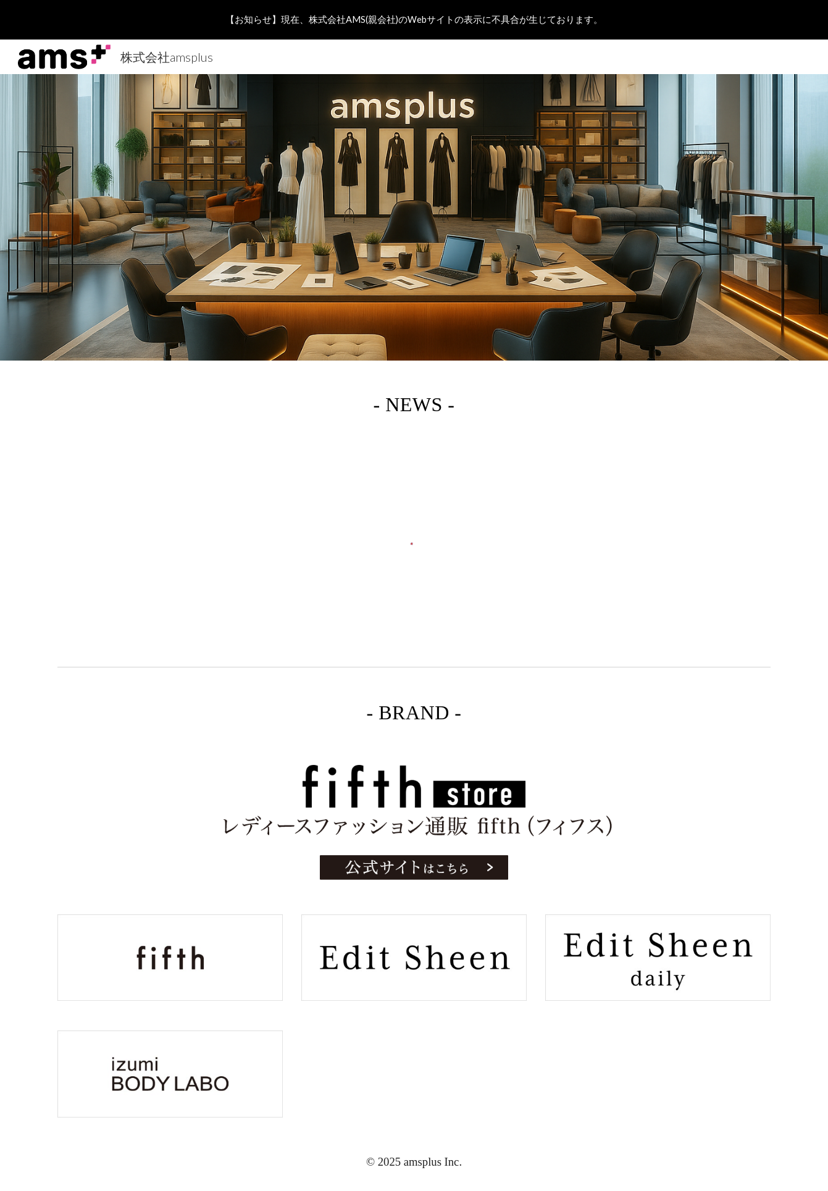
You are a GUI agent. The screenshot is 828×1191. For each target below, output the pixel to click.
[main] (413, 400)
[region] (414, 20)
